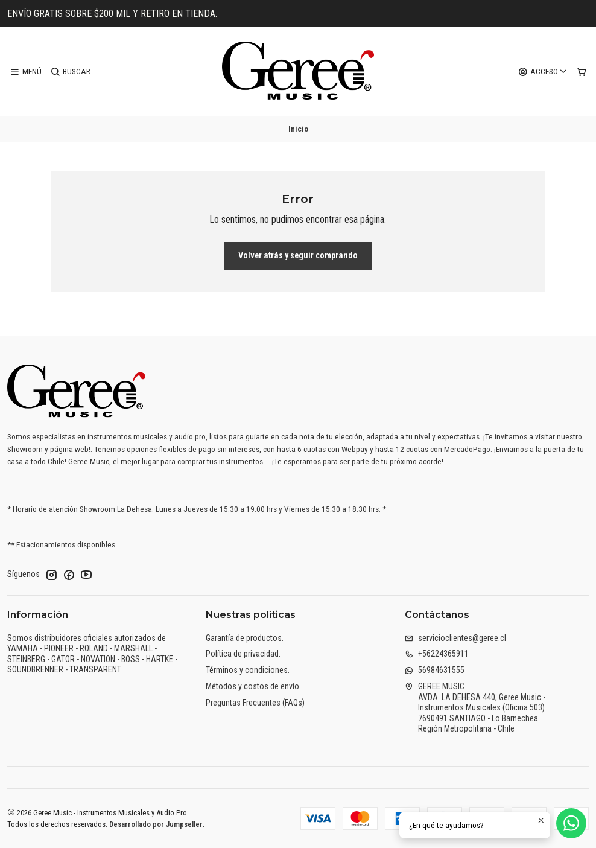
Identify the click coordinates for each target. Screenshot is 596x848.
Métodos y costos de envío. (253, 686)
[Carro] (581, 71)
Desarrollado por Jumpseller (156, 824)
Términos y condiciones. (248, 670)
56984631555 (434, 670)
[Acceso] (543, 71)
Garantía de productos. (245, 638)
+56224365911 (437, 653)
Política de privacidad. (243, 653)
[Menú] (25, 71)
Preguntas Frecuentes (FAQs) (255, 702)
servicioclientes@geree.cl (455, 638)
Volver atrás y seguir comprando (298, 255)
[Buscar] (70, 71)
